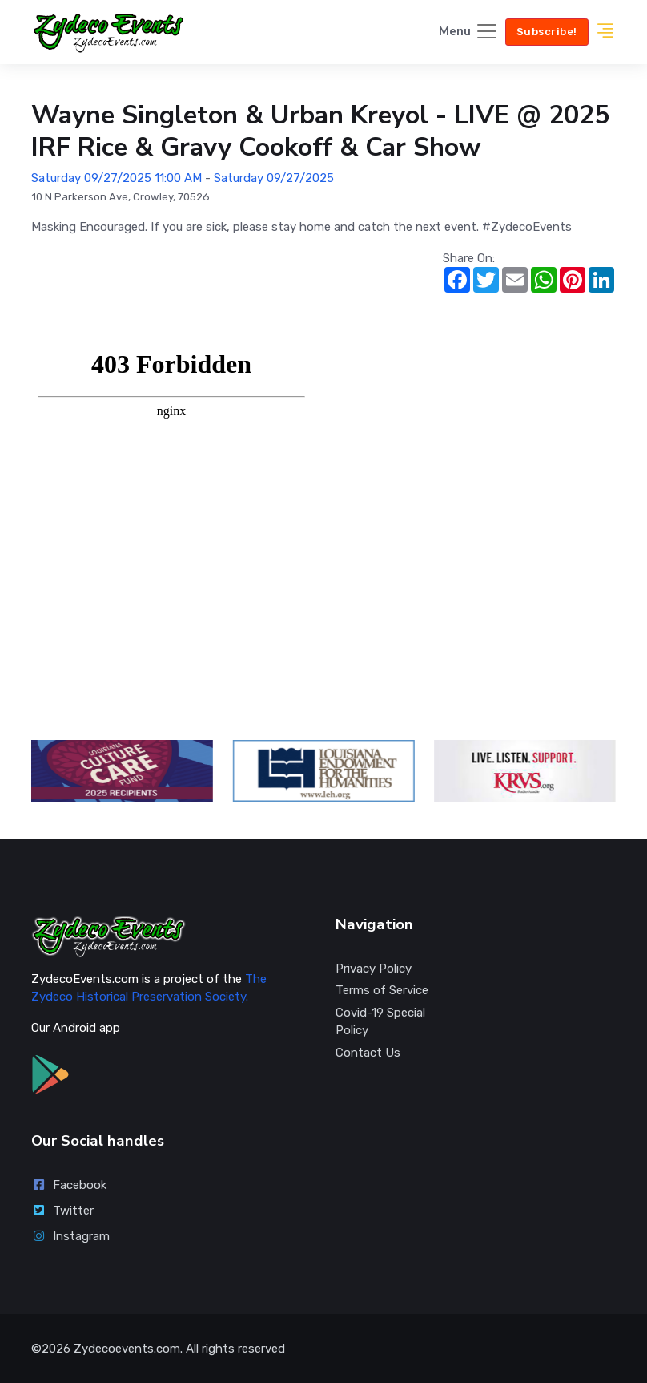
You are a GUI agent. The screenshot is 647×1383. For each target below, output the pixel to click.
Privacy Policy (374, 968)
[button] (605, 32)
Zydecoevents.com (127, 1348)
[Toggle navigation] (469, 32)
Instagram (70, 1236)
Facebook (68, 1185)
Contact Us (368, 1052)
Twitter (62, 1210)
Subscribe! (546, 32)
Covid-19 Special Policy (380, 1021)
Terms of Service (382, 990)
